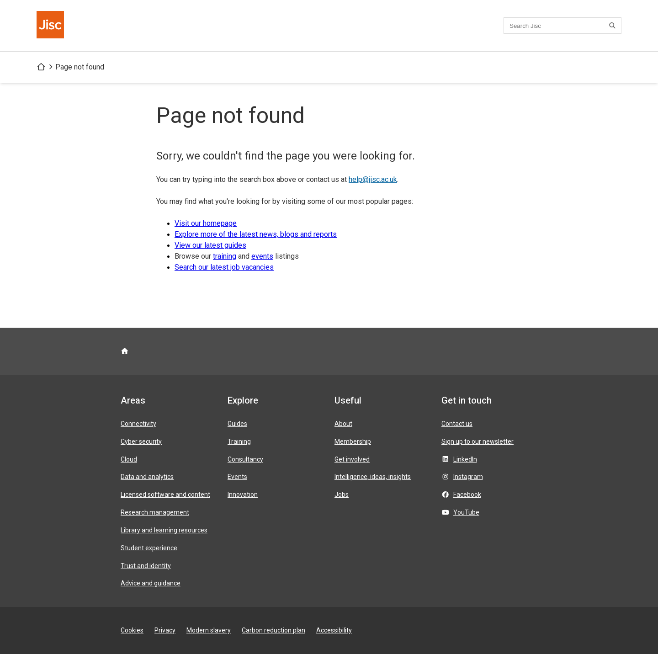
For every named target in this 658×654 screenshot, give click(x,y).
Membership (352, 441)
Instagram (468, 476)
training (224, 256)
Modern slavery (208, 630)
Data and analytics (147, 476)
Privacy (164, 630)
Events (237, 476)
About (343, 423)
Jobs (341, 494)
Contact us (456, 423)
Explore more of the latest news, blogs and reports (256, 234)
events (262, 256)
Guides (237, 423)
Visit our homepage (206, 223)
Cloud (129, 459)
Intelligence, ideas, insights (372, 476)
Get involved (352, 459)
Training (239, 441)
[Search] (613, 25)
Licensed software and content (165, 494)
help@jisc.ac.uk (373, 179)
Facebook (467, 494)
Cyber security (141, 441)
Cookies (132, 630)
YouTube (466, 512)
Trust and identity (146, 565)
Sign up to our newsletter (477, 441)
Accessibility (334, 630)
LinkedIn (465, 459)
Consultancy (245, 459)
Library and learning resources (164, 530)
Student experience (149, 548)
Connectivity (138, 423)
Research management (155, 512)
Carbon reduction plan (273, 630)
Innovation (243, 494)
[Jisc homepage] (51, 25)
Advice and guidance (150, 583)
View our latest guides (210, 245)
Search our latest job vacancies (224, 267)
